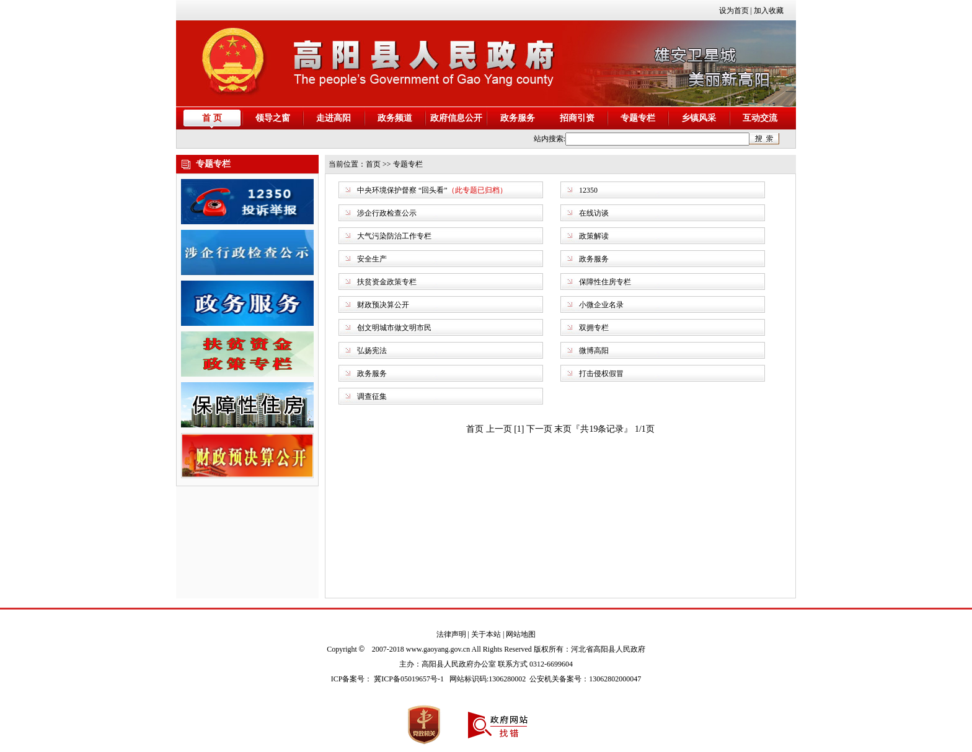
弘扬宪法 (372, 350)
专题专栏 (638, 118)
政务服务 (517, 118)
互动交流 (760, 118)
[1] (519, 429)
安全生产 (372, 259)
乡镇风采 (698, 118)
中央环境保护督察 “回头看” (402, 190)
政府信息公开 (456, 118)
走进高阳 (333, 118)
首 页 (212, 118)
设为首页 (734, 10)
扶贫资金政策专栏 (387, 282)
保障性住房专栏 (605, 282)
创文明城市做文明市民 (394, 327)
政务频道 (395, 118)
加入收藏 (769, 10)
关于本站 (486, 634)
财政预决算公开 (383, 304)
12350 (588, 190)
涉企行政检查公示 (387, 213)
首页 (373, 164)
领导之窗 (272, 118)
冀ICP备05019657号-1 (409, 679)
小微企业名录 (601, 304)
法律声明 (451, 634)
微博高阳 (594, 350)
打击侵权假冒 (601, 373)
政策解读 (594, 236)
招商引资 (577, 118)
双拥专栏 (594, 327)
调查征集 (372, 396)
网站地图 (521, 634)
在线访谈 (594, 213)
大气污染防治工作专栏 (394, 236)
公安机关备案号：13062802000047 (585, 679)
